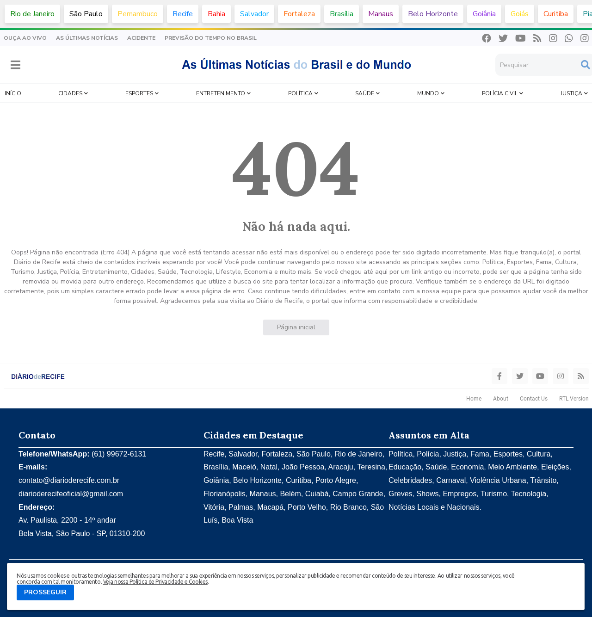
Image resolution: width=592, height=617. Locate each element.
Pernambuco (137, 14)
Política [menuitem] (300, 93)
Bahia (216, 14)
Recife (183, 14)
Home (473, 398)
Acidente (141, 38)
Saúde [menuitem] (364, 93)
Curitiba (555, 14)
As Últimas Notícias (87, 38)
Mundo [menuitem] (428, 93)
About (500, 398)
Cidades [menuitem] (70, 93)
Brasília (341, 14)
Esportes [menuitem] (139, 93)
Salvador (254, 14)
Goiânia (484, 14)
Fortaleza (299, 14)
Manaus (380, 14)
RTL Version (574, 398)
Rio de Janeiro (32, 14)
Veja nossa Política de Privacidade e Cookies (155, 582)
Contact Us (534, 398)
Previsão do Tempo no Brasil (211, 38)
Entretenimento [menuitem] (220, 93)
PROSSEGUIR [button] (45, 592)
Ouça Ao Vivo (25, 38)
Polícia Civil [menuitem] (500, 93)
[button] (15, 65)
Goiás (520, 14)
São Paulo (86, 14)
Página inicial (296, 327)
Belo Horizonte (433, 14)
